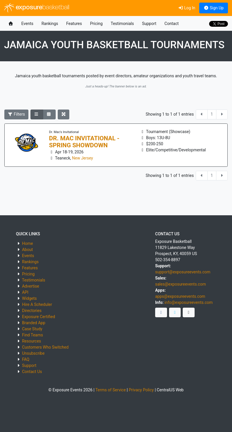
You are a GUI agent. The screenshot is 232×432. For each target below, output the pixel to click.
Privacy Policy (141, 390)
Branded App (33, 322)
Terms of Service (110, 390)
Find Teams (32, 335)
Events (27, 23)
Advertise (30, 286)
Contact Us (32, 371)
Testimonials (122, 23)
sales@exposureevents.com (180, 284)
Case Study (32, 329)
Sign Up (214, 8)
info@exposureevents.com (188, 302)
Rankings (49, 23)
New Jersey (82, 158)
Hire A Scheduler (37, 304)
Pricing (96, 23)
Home (27, 243)
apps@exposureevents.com (180, 296)
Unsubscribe (33, 353)
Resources (31, 341)
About (27, 249)
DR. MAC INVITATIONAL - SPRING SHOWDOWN (84, 142)
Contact (171, 23)
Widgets (29, 298)
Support (149, 23)
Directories (31, 310)
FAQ (25, 359)
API (25, 292)
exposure (36, 7)
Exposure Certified (38, 316)
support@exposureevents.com (182, 272)
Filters (16, 114)
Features (74, 23)
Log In (186, 8)
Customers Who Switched (45, 347)
